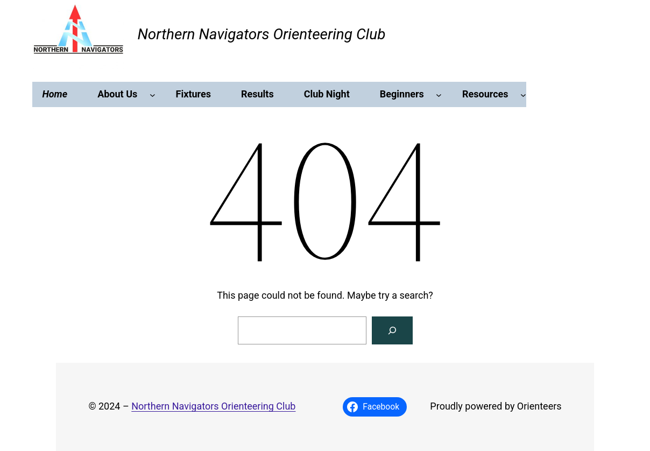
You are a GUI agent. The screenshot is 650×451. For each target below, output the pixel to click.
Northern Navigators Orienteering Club (261, 34)
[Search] (392, 330)
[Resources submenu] (523, 94)
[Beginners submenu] (439, 94)
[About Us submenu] (153, 94)
